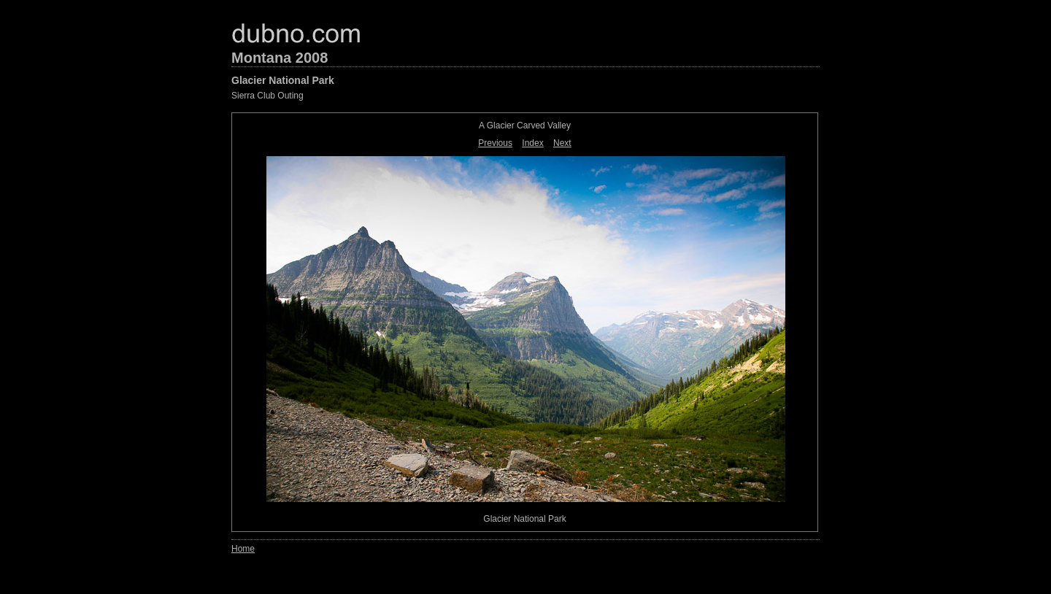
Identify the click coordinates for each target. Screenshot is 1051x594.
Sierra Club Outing (267, 95)
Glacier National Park (282, 80)
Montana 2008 (279, 58)
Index (532, 143)
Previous (495, 143)
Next (562, 143)
